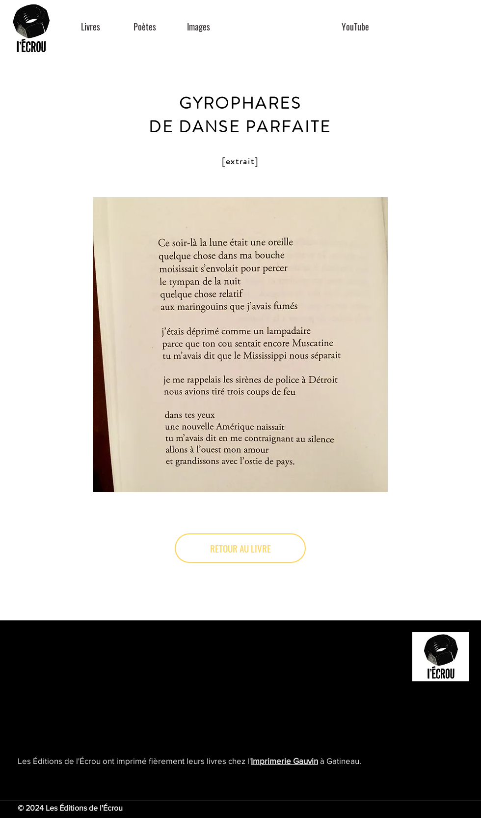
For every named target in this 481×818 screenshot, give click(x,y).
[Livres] (90, 26)
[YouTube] (355, 26)
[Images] (198, 26)
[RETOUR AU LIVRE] (240, 548)
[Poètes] (144, 26)
